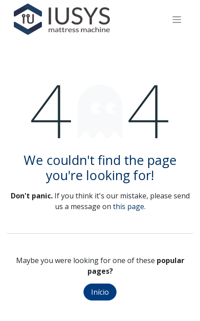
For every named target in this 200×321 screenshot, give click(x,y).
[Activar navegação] (176, 19)
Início (100, 292)
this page (128, 206)
